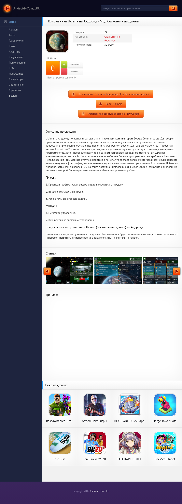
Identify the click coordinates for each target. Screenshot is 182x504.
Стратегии (15, 90)
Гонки (12, 46)
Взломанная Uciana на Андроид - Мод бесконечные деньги (113, 94)
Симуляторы (16, 79)
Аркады (13, 29)
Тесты (12, 35)
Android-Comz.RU (99, 491)
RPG (11, 68)
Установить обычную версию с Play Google (114, 113)
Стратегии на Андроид (112, 38)
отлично (70, 64)
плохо (69, 71)
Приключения (17, 62)
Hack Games (16, 73)
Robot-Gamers (114, 104)
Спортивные (16, 84)
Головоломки (16, 40)
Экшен (13, 95)
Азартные (14, 51)
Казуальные (16, 57)
